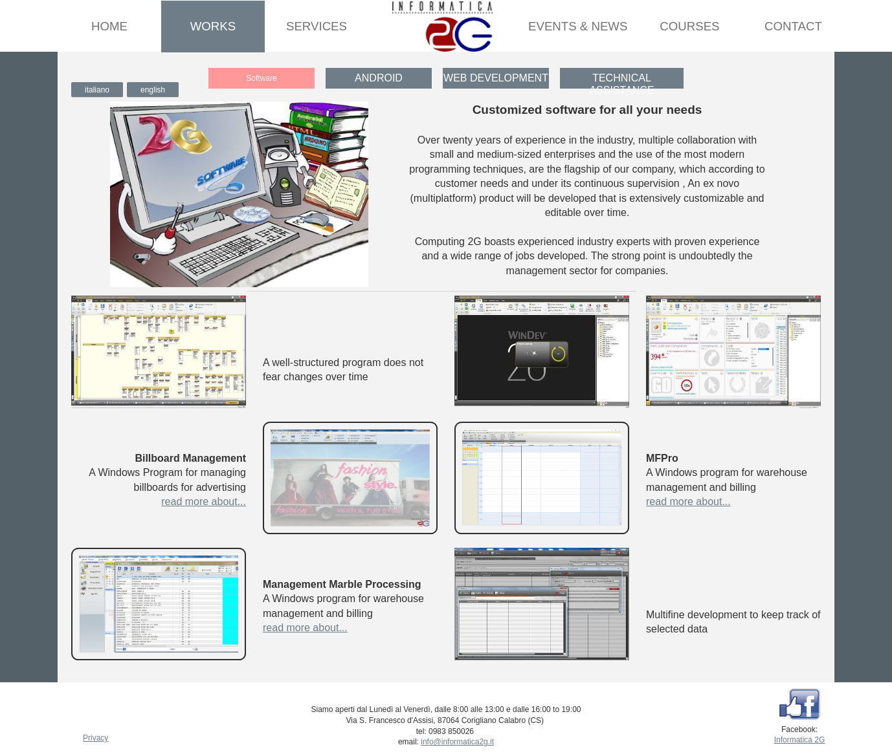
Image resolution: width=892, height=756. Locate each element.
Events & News (577, 26)
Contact (793, 26)
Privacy (95, 737)
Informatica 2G (799, 739)
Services (316, 26)
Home (109, 26)
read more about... (203, 501)
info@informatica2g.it (457, 741)
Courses (689, 26)
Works (213, 26)
